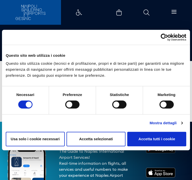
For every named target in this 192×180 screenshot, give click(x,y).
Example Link (79, 13)
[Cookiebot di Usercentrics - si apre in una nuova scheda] (164, 37)
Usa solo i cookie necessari (35, 139)
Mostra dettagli (163, 123)
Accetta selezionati (96, 139)
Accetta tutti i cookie (156, 139)
